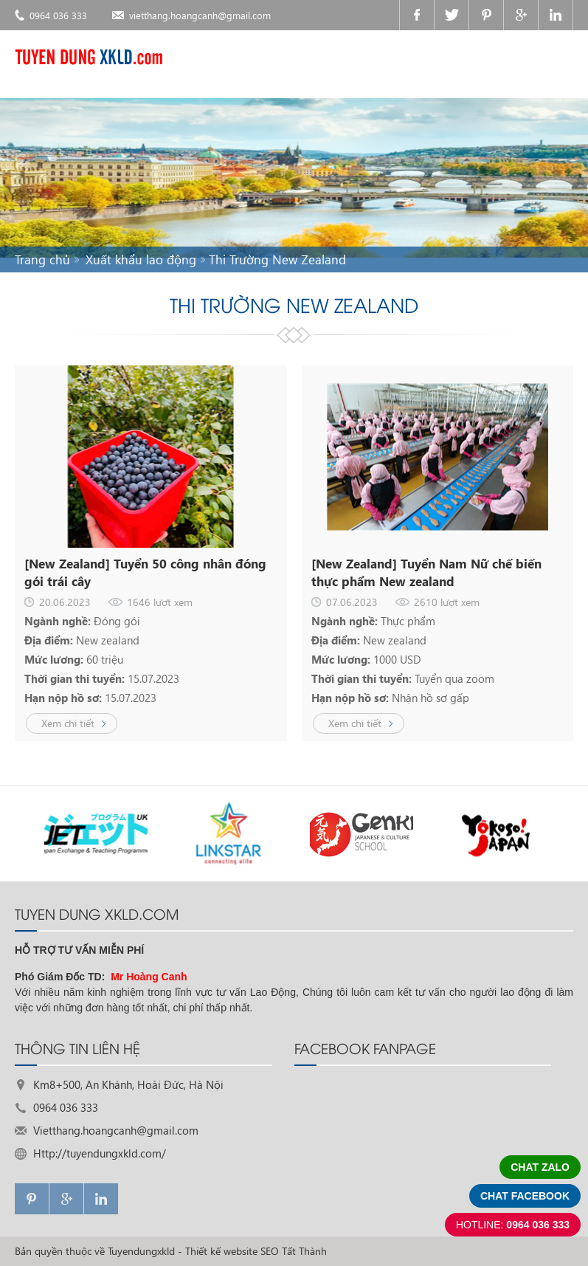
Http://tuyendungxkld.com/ (99, 1153)
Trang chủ (42, 259)
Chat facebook (525, 1196)
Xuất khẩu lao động (141, 259)
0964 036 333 (58, 15)
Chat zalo (540, 1167)
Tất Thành (304, 1251)
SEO (269, 1251)
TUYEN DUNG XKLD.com (97, 913)
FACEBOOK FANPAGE (365, 1047)
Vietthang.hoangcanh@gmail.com (115, 1130)
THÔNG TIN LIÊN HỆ (77, 1047)
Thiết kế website (221, 1251)
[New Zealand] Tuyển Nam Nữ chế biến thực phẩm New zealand (426, 572)
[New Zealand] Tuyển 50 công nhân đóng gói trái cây (145, 572)
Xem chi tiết (67, 723)
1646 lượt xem (160, 602)
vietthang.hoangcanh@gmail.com (200, 15)
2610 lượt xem (447, 602)
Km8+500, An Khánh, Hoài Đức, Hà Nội (128, 1084)
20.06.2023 (65, 602)
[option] (96, 833)
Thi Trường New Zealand (277, 259)
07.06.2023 (352, 602)
